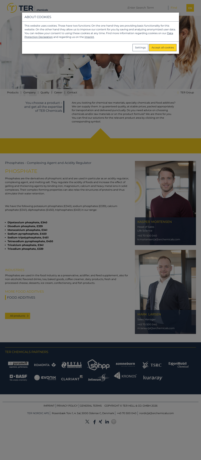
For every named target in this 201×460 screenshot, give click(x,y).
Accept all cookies (163, 47)
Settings (140, 47)
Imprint (89, 37)
